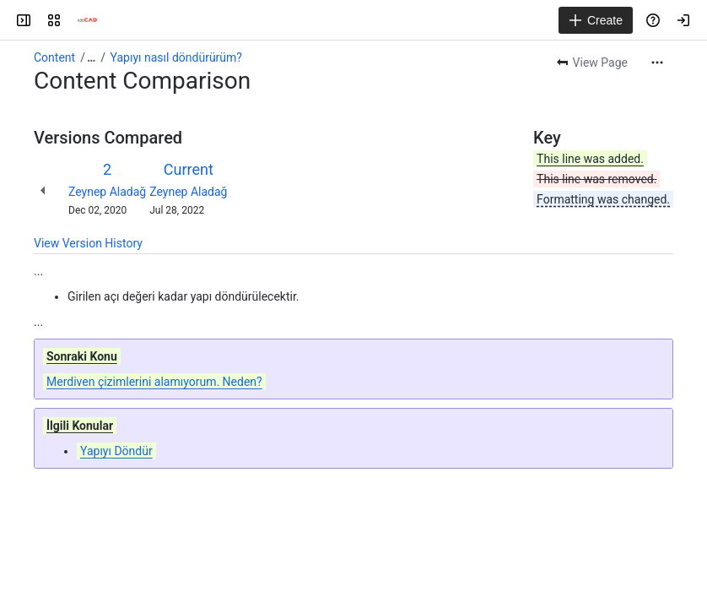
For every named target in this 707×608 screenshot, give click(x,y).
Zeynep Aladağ (107, 191)
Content (54, 57)
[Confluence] (87, 20)
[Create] (596, 20)
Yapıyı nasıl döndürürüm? (176, 57)
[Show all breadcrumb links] (91, 57)
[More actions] (657, 62)
